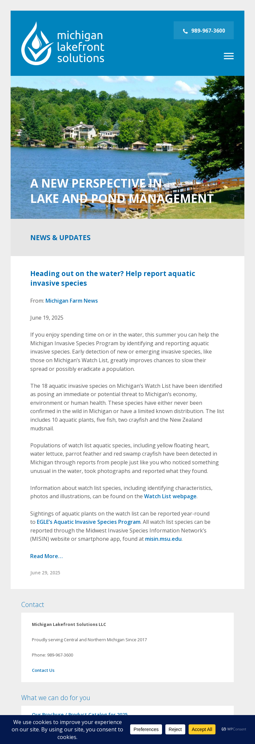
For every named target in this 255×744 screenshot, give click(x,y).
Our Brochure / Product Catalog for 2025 (80, 714)
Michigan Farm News (71, 300)
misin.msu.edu (163, 538)
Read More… (46, 556)
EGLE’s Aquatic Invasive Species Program (88, 521)
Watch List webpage (170, 496)
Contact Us (43, 670)
